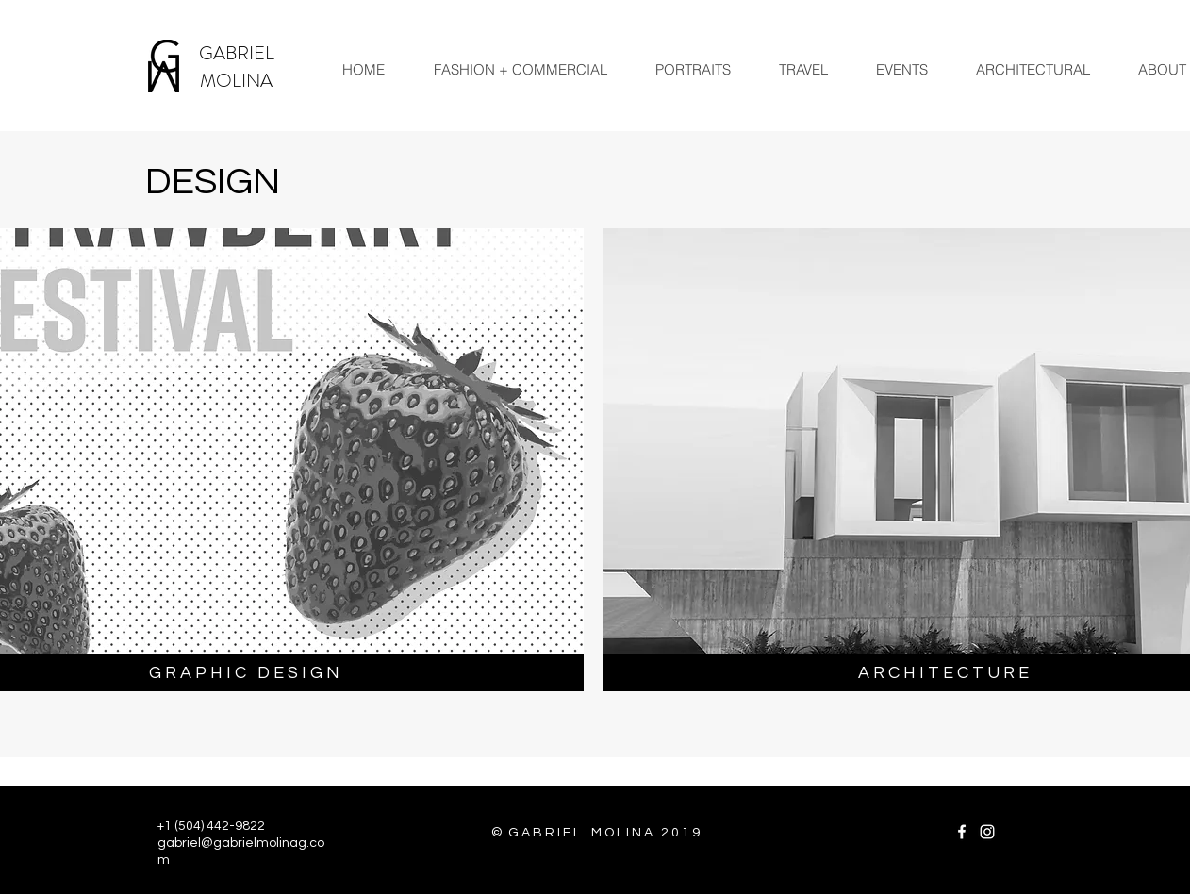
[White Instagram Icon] (987, 831)
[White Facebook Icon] (961, 831)
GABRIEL (236, 53)
